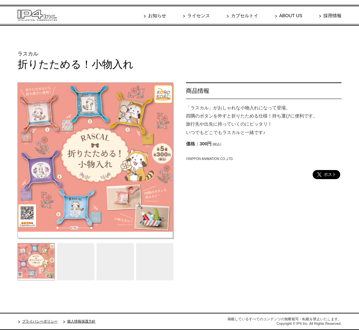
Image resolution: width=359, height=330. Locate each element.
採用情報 (332, 15)
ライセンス (198, 15)
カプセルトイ (244, 15)
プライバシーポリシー (40, 321)
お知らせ (157, 15)
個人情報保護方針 (81, 321)
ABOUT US (290, 15)
